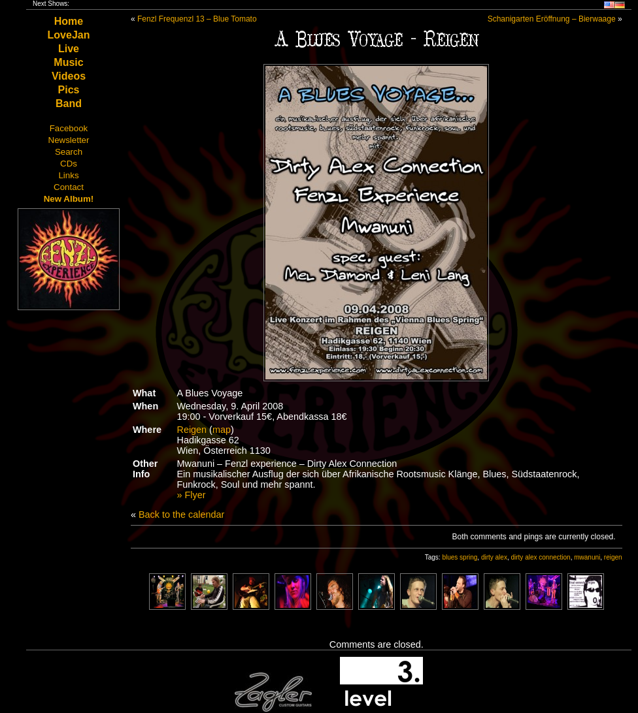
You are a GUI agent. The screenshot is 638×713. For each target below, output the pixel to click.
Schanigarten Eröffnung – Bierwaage (552, 19)
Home (68, 21)
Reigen (192, 429)
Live (68, 48)
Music (68, 62)
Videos (69, 76)
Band (69, 103)
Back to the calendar (181, 514)
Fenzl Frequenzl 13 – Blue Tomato (197, 19)
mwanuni (587, 557)
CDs (68, 163)
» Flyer (191, 495)
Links (68, 175)
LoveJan (69, 34)
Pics (69, 89)
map (221, 429)
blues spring (459, 557)
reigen (613, 557)
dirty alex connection (540, 557)
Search (68, 152)
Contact (69, 187)
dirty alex (494, 557)
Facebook (69, 128)
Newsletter (69, 140)
